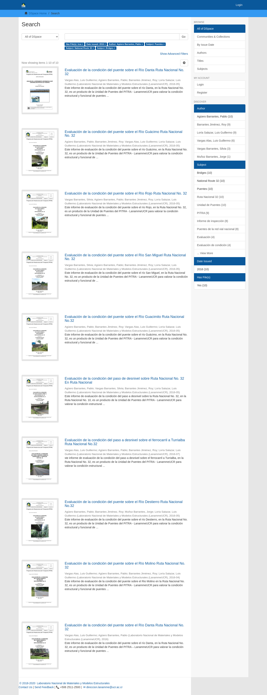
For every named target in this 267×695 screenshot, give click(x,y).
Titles (200, 60)
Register (202, 92)
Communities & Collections (213, 36)
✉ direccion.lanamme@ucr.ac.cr (102, 687)
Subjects (202, 68)
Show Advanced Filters (174, 53)
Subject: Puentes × (155, 44)
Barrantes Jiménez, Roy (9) (213, 124)
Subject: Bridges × (106, 48)
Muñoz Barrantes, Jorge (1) (213, 156)
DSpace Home (38, 13)
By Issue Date (205, 44)
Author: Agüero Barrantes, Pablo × (126, 44)
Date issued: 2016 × (96, 44)
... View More (205, 253)
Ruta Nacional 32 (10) (210, 196)
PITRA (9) (203, 213)
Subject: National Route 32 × (80, 48)
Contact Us (25, 687)
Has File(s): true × (74, 44)
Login (200, 84)
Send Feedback (44, 687)
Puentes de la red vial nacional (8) (218, 229)
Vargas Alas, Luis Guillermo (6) (216, 140)
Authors (202, 52)
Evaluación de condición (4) (214, 245)
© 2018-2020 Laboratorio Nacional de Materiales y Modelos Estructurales (64, 683)
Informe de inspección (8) (212, 221)
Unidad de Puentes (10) (211, 204)
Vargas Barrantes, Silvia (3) (213, 148)
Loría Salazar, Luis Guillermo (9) (217, 132)
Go (184, 36)
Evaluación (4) (206, 237)
